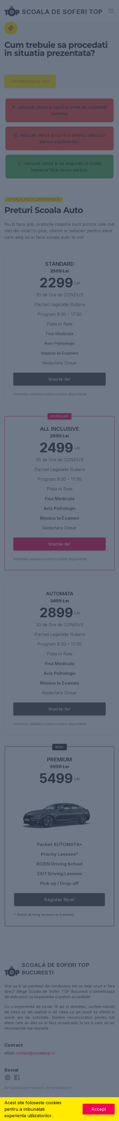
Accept (98, 1109)
